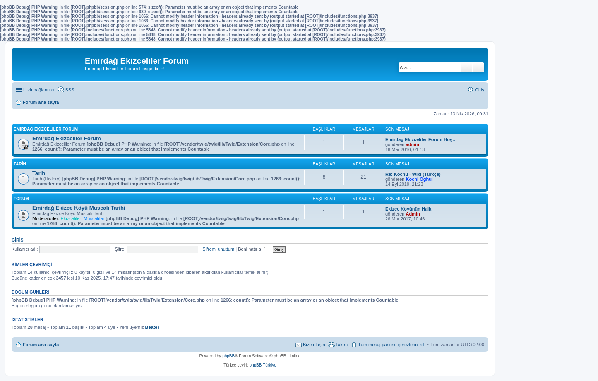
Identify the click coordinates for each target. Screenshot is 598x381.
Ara (467, 67)
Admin (413, 213)
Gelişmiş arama (478, 67)
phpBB (228, 356)
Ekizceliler (70, 218)
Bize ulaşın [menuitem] (314, 344)
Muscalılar (94, 218)
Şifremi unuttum (218, 249)
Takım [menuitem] (342, 344)
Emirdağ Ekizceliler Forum (46, 129)
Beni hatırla (253, 249)
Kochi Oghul (419, 179)
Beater (152, 327)
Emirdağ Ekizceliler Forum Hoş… (421, 139)
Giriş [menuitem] (479, 89)
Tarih (20, 164)
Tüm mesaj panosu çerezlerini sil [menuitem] (391, 344)
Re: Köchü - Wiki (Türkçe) (413, 174)
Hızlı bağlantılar (39, 89)
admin (412, 144)
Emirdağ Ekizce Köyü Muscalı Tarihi (78, 208)
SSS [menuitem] (69, 89)
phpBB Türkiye (262, 365)
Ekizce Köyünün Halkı (408, 208)
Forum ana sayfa (41, 344)
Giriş (18, 239)
